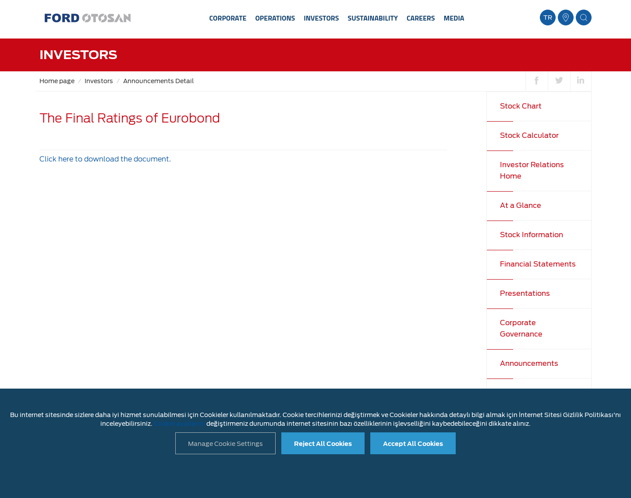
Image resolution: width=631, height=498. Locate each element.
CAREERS (421, 18)
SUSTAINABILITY (372, 18)
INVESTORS (321, 18)
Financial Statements (538, 264)
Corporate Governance (521, 328)
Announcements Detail (158, 80)
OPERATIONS (275, 18)
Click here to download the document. (105, 159)
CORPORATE (228, 18)
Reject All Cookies (323, 443)
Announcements (529, 363)
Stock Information (531, 235)
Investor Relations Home (532, 170)
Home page (56, 80)
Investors (99, 80)
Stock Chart (521, 106)
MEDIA (453, 18)
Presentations (525, 293)
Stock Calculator (529, 135)
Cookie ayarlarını (179, 423)
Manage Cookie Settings (225, 443)
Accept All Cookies (413, 443)
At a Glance (520, 205)
